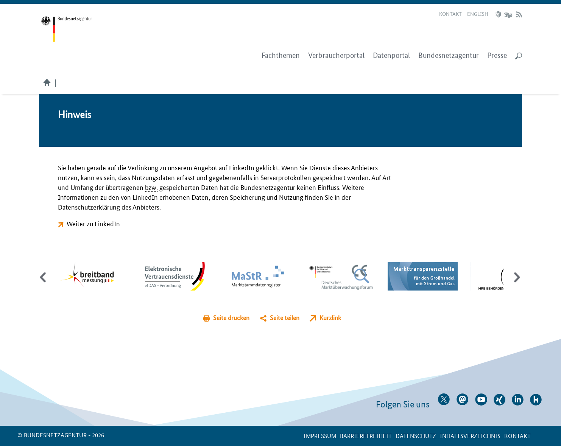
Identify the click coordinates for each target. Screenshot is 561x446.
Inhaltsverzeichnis (470, 436)
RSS (519, 14)
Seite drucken (231, 317)
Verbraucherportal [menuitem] (336, 55)
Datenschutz (416, 436)
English (477, 13)
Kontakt (450, 13)
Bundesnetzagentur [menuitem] (448, 55)
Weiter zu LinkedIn (93, 223)
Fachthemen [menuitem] (281, 55)
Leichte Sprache (499, 14)
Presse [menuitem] (497, 55)
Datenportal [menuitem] (391, 55)
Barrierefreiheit (366, 436)
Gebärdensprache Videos (508, 14)
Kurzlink (330, 317)
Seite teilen (284, 317)
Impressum (320, 436)
